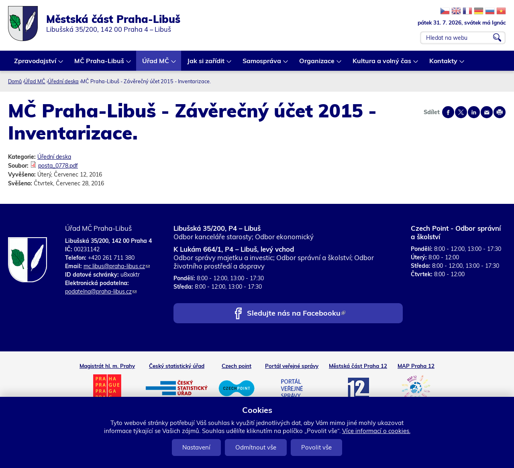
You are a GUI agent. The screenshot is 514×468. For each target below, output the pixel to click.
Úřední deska (63, 81)
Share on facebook (448, 112)
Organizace (317, 64)
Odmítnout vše (255, 447)
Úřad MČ (156, 64)
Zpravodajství (35, 64)
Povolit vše (316, 447)
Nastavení (196, 447)
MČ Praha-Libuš (99, 64)
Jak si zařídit (206, 64)
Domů (15, 81)
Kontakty (443, 64)
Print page (500, 112)
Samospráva (262, 64)
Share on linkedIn (474, 112)
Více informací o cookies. (376, 431)
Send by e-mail (487, 112)
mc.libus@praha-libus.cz (117, 266)
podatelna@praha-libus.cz (101, 291)
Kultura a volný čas (382, 64)
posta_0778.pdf (58, 165)
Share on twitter (461, 112)
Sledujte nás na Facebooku (296, 313)
